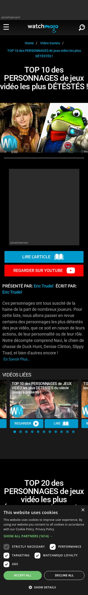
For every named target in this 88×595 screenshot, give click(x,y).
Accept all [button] (22, 575)
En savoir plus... (17, 359)
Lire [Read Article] (61, 424)
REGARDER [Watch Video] (27, 423)
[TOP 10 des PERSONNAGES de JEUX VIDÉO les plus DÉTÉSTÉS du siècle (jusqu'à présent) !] (44, 399)
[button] (15, 431)
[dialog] (44, 550)
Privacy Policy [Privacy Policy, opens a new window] (45, 529)
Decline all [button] (64, 575)
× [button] (82, 510)
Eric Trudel (44, 286)
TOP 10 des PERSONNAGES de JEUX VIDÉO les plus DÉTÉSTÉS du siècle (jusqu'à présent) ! (41, 387)
